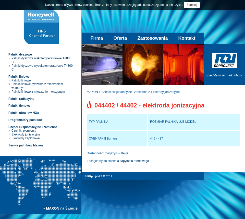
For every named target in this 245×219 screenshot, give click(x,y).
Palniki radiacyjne (21, 99)
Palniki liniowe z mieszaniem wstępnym (38, 91)
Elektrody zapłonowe (25, 138)
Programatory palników (25, 120)
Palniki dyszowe (20, 54)
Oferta (120, 38)
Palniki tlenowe (19, 105)
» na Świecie (60, 208)
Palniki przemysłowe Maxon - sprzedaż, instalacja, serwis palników (40, 27)
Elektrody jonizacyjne (25, 134)
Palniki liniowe (19, 76)
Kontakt (186, 38)
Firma (96, 38)
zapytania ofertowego (134, 161)
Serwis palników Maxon (25, 145)
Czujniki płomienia (23, 130)
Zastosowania (153, 38)
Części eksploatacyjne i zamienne (32, 127)
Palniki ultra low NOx (23, 113)
